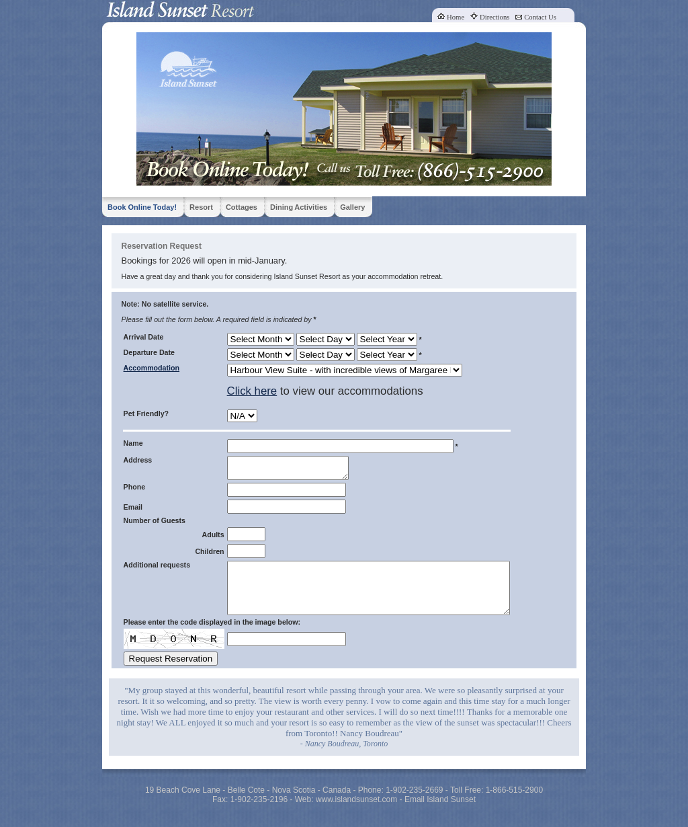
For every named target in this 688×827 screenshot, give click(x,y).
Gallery (352, 207)
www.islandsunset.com (356, 813)
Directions (494, 17)
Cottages (241, 207)
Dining (281, 207)
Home (455, 17)
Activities (310, 207)
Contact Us (540, 17)
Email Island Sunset (440, 813)
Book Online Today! (142, 207)
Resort (201, 207)
